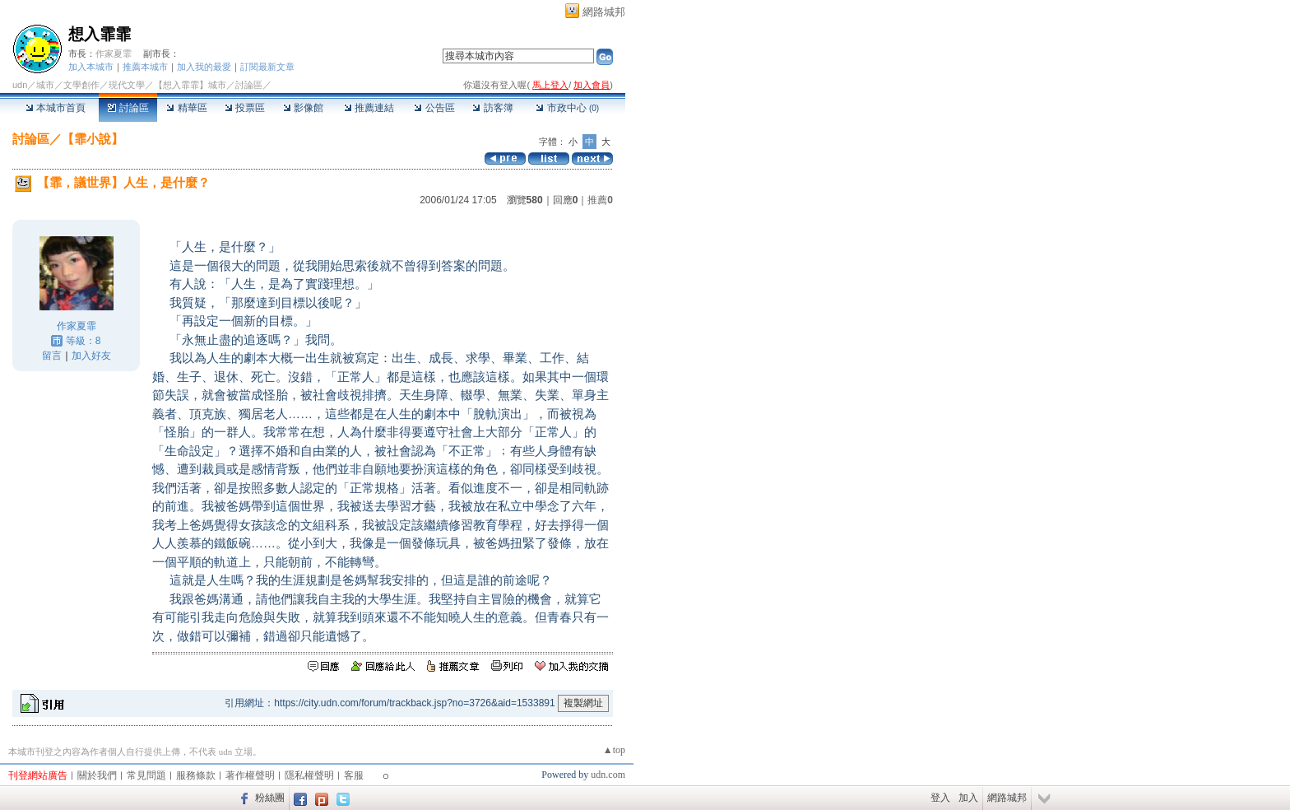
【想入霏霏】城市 (190, 85)
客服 (354, 775)
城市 (45, 85)
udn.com (608, 774)
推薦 (600, 200)
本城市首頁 (56, 108)
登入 (940, 797)
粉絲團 (270, 797)
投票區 (245, 108)
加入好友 (91, 355)
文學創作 (81, 85)
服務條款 (196, 775)
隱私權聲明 (309, 775)
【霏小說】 (92, 139)
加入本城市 (91, 67)
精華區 (186, 108)
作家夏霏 (113, 53)
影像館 (303, 108)
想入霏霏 (99, 34)
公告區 (434, 108)
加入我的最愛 (204, 67)
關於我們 (97, 775)
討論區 (128, 108)
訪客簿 (492, 108)
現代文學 (127, 85)
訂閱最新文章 (267, 67)
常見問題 (146, 775)
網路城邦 (603, 12)
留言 (52, 355)
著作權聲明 (250, 775)
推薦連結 (369, 108)
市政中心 (567, 108)
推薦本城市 (145, 67)
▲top (614, 750)
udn (19, 85)
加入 (968, 797)
